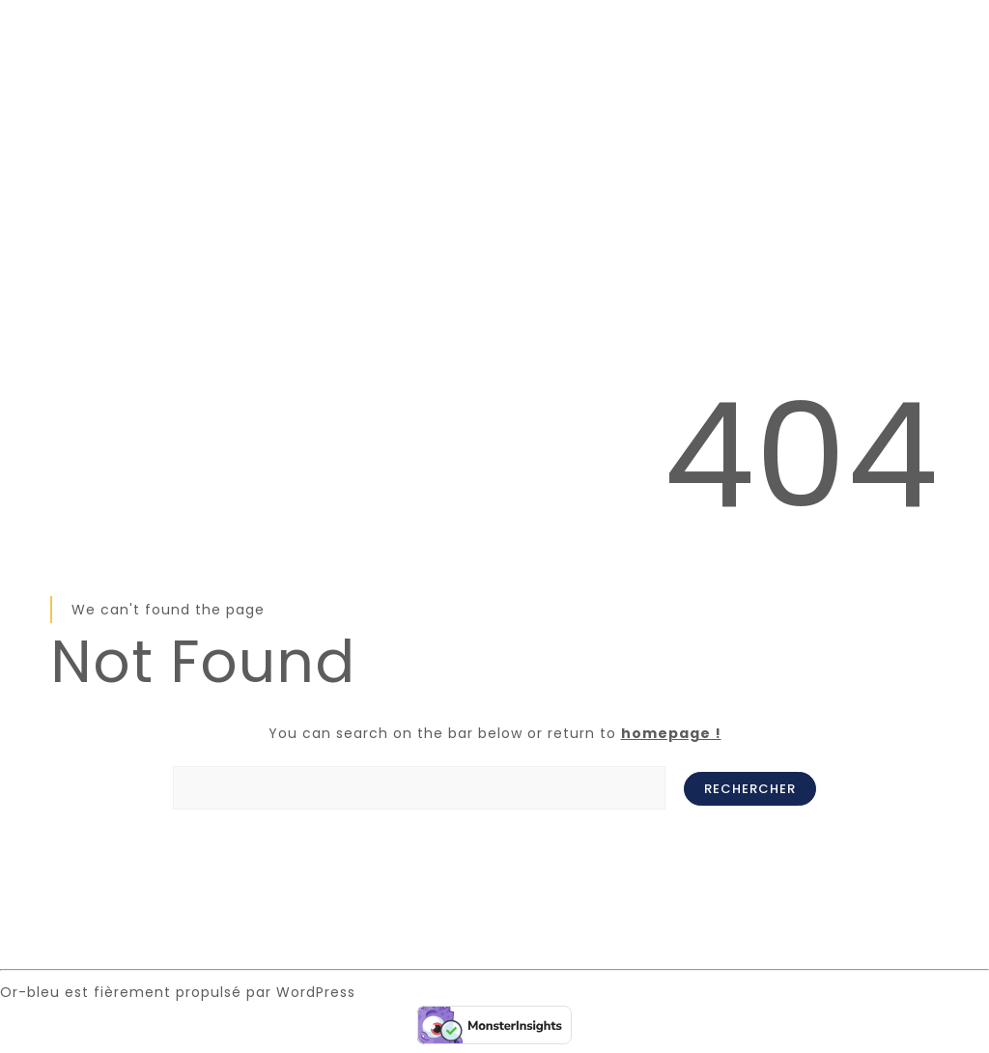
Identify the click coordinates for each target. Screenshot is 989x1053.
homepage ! (671, 733)
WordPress (315, 992)
